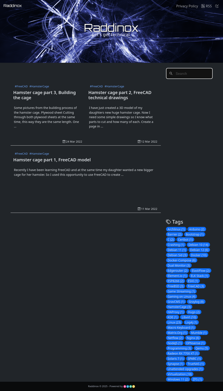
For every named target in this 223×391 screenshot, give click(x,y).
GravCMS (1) (176, 302)
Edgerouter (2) (178, 271)
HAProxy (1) (176, 312)
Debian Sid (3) (177, 255)
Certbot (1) (185, 239)
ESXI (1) (193, 281)
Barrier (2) (175, 234)
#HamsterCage (39, 86)
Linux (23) (174, 322)
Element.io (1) (177, 276)
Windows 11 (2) (178, 379)
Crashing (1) (176, 245)
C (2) (171, 239)
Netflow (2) (175, 338)
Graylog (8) (196, 302)
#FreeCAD (21, 86)
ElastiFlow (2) (200, 271)
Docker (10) (199, 255)
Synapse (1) (175, 364)
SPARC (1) (194, 358)
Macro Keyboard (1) (181, 327)
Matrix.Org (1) (177, 333)
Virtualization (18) (180, 374)
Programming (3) (179, 348)
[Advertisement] (89, 72)
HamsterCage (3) (179, 307)
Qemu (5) (201, 348)
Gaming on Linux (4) (181, 296)
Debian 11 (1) (177, 250)
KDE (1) (172, 317)
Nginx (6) (193, 338)
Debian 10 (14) (198, 245)
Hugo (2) (194, 312)
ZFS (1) (197, 379)
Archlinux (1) (176, 229)
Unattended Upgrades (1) (185, 369)
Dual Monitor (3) (179, 265)
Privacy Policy (187, 6)
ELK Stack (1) (199, 276)
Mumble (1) (199, 333)
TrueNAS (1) (196, 364)
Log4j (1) (191, 322)
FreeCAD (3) (196, 286)
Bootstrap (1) (195, 234)
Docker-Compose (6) (182, 260)
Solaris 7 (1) (175, 358)
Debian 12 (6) (199, 250)
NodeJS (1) (175, 343)
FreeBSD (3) (175, 286)
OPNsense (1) (195, 343)
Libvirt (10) (189, 317)
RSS (206, 6)
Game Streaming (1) (181, 291)
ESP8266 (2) (176, 281)
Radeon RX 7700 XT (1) (183, 353)
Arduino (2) (196, 229)
